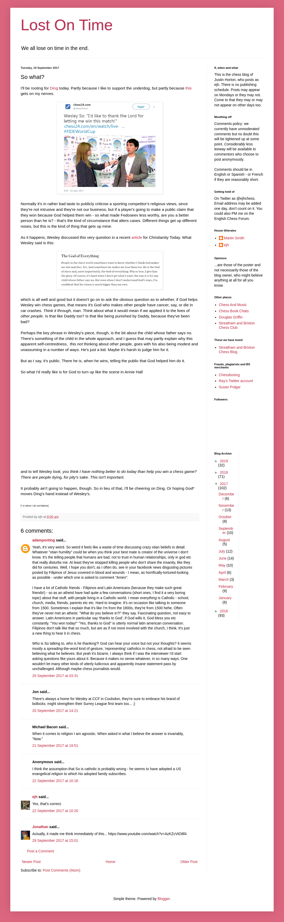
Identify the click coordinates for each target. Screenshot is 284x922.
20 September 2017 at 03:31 (55, 676)
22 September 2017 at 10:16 (55, 781)
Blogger (163, 899)
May (222, 565)
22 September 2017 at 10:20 (55, 811)
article (136, 237)
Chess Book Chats (234, 311)
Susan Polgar (230, 387)
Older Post (189, 862)
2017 (224, 484)
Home (110, 862)
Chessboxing (229, 375)
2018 (224, 472)
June (223, 558)
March (224, 579)
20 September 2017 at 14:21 (55, 711)
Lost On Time (67, 25)
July (222, 551)
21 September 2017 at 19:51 (55, 745)
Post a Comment (40, 851)
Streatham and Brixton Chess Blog (237, 349)
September (226, 530)
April (223, 572)
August (224, 540)
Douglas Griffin (231, 317)
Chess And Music (233, 305)
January (225, 598)
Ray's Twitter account (236, 381)
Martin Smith (234, 238)
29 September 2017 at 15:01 (55, 840)
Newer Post (31, 862)
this (188, 88)
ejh (34, 797)
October (225, 517)
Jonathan (40, 827)
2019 (224, 461)
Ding (54, 88)
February (226, 586)
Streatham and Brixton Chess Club (237, 325)
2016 (224, 611)
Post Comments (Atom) (61, 870)
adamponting (43, 540)
